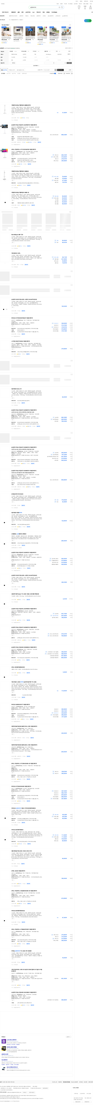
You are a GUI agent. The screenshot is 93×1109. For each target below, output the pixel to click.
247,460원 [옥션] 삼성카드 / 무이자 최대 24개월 (26, 158)
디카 (57, 51)
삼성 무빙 (56, 417)
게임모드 (24, 128)
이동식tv (26, 15)
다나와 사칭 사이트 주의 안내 (8, 1082)
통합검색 (13, 12)
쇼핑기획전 (75, 3)
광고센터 (85, 1082)
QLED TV (13, 151)
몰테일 (81, 1)
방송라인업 (8, 1044)
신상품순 (18, 73)
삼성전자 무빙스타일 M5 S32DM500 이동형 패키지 (24, 647)
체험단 (87, 3)
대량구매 (39, 142)
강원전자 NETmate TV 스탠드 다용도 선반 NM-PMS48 (25, 594)
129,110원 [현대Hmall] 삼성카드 (23, 524)
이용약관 (60, 1082)
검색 (69, 62)
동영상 (48, 12)
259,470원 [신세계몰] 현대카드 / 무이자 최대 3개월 (27, 351)
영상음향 (11, 51)
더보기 (91, 3)
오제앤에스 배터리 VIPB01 (18, 534)
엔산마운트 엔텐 (16, 512)
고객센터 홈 (76, 1093)
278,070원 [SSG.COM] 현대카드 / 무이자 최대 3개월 (27, 543)
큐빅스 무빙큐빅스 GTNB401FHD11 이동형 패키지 (23, 929)
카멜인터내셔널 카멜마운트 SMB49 (20, 171)
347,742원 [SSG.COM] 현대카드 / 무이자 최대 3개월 (27, 657)
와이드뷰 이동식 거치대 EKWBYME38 (23, 808)
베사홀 (23, 131)
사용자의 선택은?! (68, 48)
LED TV (13, 343)
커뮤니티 (80, 3)
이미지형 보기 (67, 70)
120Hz (32, 973)
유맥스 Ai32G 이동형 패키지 (18, 871)
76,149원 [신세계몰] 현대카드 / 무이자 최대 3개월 (26, 818)
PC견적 (65, 3)
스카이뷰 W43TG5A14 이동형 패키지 (20, 341)
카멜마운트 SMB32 (55, 564)
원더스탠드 (56, 421)
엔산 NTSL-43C (55, 458)
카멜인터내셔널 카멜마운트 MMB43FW (21, 105)
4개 (19, 709)
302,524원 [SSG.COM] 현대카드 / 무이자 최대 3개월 (27, 328)
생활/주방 (46, 51)
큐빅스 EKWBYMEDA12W (18, 667)
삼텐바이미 (39, 15)
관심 (28, 117)
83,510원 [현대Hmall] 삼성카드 (23, 400)
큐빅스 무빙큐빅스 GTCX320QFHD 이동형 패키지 (23, 149)
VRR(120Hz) (27, 975)
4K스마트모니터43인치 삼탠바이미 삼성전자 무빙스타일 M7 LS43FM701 (28, 140)
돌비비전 (15, 975)
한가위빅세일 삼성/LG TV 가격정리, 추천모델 (25, 565)
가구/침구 (34, 51)
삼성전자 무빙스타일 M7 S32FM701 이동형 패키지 (23, 552)
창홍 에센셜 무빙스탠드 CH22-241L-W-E (21, 851)
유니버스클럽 (16, 1064)
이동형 (17, 107)
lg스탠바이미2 (65, 15)
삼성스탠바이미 (50, 15)
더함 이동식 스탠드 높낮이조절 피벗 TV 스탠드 (24, 682)
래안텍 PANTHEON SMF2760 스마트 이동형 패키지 (24, 726)
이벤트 (84, 3)
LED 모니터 (13, 127)
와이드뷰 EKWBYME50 (17, 829)
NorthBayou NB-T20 (17, 234)
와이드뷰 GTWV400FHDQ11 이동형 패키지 (22, 318)
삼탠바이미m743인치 (13, 15)
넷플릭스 (16, 129)
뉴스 (34, 12)
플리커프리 (20, 128)
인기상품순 (3, 73)
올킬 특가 (7, 1064)
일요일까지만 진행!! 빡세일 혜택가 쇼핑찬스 (25, 136)
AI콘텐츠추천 (39, 557)
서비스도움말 (88, 1093)
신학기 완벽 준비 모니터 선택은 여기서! (24, 1002)
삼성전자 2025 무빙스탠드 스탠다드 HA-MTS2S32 (24, 299)
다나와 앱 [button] (2, 3)
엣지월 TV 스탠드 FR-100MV (21, 951)
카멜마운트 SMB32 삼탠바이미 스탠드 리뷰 (25, 203)
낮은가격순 (8, 73)
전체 (4, 70)
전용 (1, 60)
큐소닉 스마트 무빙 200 (54, 633)
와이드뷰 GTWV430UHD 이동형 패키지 (21, 786)
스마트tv (44, 15)
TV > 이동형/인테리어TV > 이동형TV (16, 19)
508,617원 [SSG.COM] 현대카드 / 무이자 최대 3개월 (27, 459)
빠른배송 (13, 62)
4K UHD (26, 127)
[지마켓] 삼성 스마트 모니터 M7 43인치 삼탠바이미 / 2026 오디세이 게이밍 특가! (28, 138)
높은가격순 (14, 73)
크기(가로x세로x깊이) (35, 131)
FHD (24, 151)
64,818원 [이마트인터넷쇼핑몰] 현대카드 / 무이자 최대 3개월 (28, 183)
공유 (91, 12)
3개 (19, 324)
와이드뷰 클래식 (55, 714)
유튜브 (20, 129)
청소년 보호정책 (74, 1082)
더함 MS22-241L (15, 253)
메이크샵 (91, 1)
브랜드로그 (19, 142)
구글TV (27, 152)
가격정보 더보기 (67, 112)
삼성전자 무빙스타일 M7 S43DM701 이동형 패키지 (23, 470)
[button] (79, 8)
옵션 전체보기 (35, 65)
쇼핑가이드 (28, 12)
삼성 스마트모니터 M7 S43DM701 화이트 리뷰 (26, 484)
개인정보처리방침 (66, 1082)
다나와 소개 (54, 1082)
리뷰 (44, 12)
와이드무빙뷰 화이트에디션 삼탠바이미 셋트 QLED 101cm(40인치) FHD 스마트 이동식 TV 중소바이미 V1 (30, 38)
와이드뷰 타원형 (55, 716)
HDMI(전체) (16, 131)
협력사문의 (91, 1082)
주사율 (30, 127)
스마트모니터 (57, 15)
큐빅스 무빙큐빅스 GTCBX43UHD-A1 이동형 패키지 (24, 763)
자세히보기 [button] (25, 1092)
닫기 (12, 114)
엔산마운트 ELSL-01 (16, 389)
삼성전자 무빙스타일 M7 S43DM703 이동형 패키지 (24, 410)
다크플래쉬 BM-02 (55, 560)
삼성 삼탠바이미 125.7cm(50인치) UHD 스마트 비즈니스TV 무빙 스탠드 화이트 (66, 38)
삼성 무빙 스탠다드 (55, 558)
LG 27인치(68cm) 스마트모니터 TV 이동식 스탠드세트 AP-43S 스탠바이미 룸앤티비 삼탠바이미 (42, 38)
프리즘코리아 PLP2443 (17, 494)
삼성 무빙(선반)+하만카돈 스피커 (52, 456)
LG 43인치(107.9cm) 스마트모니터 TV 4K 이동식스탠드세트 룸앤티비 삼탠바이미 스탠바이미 (6, 38)
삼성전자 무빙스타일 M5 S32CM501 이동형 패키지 (23, 992)
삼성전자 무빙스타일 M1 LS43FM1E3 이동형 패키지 (24, 608)
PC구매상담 (70, 3)
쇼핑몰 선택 (40, 69)
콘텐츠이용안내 (31, 1092)
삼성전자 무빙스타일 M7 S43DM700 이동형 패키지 (24, 627)
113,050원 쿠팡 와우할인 (24, 695)
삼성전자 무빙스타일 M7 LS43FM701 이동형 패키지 (24, 125)
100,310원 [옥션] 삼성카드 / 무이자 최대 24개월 (26, 841)
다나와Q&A (54, 12)
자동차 (58, 3)
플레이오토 (86, 1)
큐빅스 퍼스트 (56, 160)
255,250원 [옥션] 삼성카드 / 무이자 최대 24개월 (26, 939)
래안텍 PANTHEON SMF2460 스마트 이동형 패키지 (24, 745)
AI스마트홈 (33, 129)
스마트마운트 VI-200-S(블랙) (53, 651)
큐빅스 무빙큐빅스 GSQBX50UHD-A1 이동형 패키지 (24, 891)
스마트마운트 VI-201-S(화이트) (52, 653)
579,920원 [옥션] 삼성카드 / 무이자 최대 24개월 (26, 564)
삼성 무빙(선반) (55, 419)
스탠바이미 (21, 15)
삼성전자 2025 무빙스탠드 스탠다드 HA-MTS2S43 (24, 575)
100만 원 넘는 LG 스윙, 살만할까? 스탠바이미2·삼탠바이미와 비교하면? (28, 461)
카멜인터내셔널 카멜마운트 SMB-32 (20, 192)
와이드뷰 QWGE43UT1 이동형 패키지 (20, 704)
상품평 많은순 (24, 73)
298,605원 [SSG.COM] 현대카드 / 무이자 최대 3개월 (27, 775)
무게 (23, 132)
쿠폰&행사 (18, 1044)
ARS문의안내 (87, 1101)
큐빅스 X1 (56, 158)
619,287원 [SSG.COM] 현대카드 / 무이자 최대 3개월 (27, 422)
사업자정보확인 (45, 1088)
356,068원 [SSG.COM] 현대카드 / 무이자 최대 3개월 (27, 795)
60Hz (33, 127)
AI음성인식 (28, 129)
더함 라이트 (56, 978)
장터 (23, 12)
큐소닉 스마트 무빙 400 (54, 134)
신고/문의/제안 (82, 1093)
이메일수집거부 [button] (77, 1101)
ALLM (32, 975)
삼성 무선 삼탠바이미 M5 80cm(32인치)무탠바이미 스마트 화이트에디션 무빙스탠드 (54, 38)
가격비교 (12, 70)
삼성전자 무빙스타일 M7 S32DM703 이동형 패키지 (24, 447)
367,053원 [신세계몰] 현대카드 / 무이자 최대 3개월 (27, 713)
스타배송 (11, 1064)
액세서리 (13, 536)
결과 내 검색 (60, 69)
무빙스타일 (32, 15)
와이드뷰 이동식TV (20, 330)
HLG (23, 975)
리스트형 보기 (65, 70)
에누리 (77, 1)
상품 (19, 12)
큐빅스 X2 (56, 155)
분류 (1, 57)
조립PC (61, 3)
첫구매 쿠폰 (13, 1044)
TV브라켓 (13, 301)
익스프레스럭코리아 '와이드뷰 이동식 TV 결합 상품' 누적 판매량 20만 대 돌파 (28, 331)
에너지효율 (28, 151)
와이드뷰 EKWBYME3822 (18, 910)
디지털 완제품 (23, 51)
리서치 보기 (3, 57)
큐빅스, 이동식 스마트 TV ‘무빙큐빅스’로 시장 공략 (26, 161)
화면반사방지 (20, 556)
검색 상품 (20, 70)
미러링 (24, 129)
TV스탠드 (13, 107)
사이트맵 (81, 1082)
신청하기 (68, 1036)
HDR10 (15, 128)
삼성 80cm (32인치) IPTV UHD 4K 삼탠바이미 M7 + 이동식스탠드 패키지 (18, 38)
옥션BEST (3, 1064)
